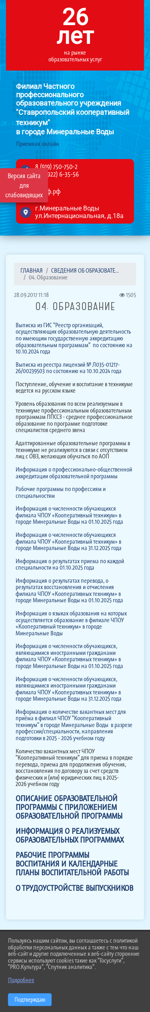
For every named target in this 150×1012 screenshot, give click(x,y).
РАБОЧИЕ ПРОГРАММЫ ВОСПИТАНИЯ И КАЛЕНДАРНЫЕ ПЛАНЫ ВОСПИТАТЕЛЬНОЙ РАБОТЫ (72, 864)
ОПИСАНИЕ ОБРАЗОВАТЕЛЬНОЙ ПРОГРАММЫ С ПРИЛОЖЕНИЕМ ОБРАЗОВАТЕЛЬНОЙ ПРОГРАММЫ (69, 807)
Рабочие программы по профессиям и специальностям (61, 492)
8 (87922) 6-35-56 (57, 174)
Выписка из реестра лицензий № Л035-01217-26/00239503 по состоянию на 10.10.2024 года (69, 368)
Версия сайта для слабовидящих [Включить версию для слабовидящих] (24, 185)
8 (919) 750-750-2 (56, 166)
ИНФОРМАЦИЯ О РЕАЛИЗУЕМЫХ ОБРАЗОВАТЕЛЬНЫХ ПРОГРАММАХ (70, 835)
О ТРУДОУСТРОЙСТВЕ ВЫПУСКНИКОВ (74, 888)
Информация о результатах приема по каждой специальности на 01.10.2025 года (70, 564)
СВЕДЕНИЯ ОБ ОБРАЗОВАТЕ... (85, 270)
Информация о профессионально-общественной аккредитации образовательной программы (74, 473)
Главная (31, 270)
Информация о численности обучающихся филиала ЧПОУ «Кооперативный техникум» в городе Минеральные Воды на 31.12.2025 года (69, 541)
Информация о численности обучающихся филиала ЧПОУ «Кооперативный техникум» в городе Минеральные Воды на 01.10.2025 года (69, 515)
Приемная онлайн (37, 144)
